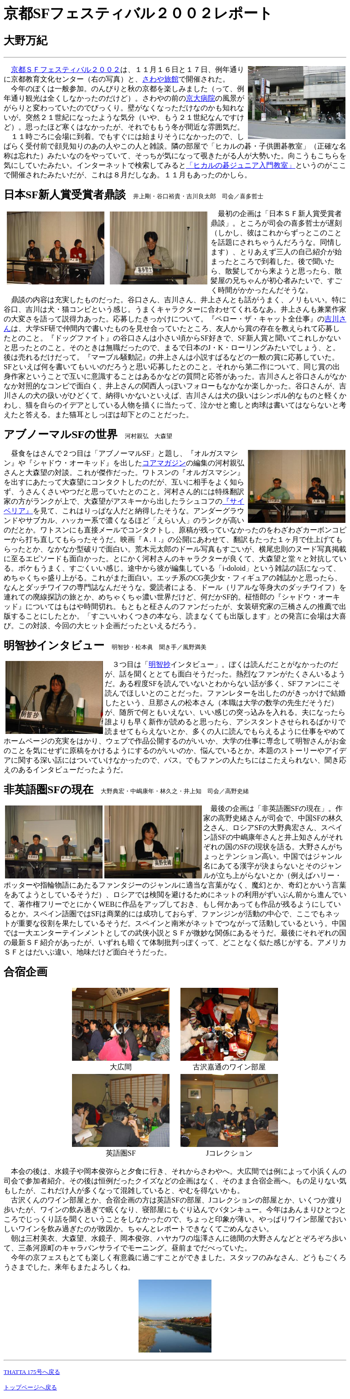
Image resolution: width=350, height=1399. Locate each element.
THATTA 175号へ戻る (32, 1371)
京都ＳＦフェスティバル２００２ (65, 69)
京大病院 (200, 98)
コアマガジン (164, 463)
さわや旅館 (160, 79)
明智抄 (159, 664)
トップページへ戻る (30, 1387)
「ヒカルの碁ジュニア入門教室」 (240, 165)
